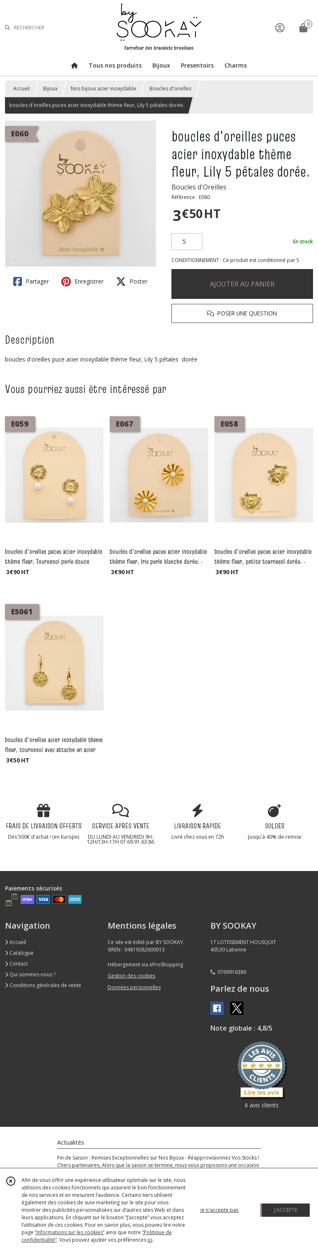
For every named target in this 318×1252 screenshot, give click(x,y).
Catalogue (19, 952)
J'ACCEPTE (285, 1209)
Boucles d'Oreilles (198, 187)
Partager (31, 281)
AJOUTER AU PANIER (242, 284)
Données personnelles (134, 987)
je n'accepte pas (219, 1209)
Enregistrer (82, 281)
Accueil (21, 88)
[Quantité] (186, 241)
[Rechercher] (7, 27)
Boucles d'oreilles (170, 88)
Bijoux (50, 88)
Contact (16, 963)
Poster (131, 281)
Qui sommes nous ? (30, 974)
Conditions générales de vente (43, 985)
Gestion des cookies (131, 975)
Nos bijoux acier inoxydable (103, 88)
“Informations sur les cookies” (69, 1232)
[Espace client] (280, 27)
